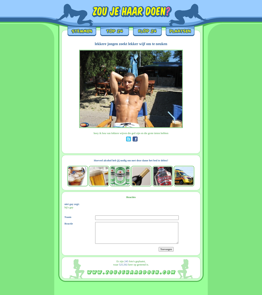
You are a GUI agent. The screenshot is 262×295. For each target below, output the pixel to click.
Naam (67, 217)
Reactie (68, 223)
